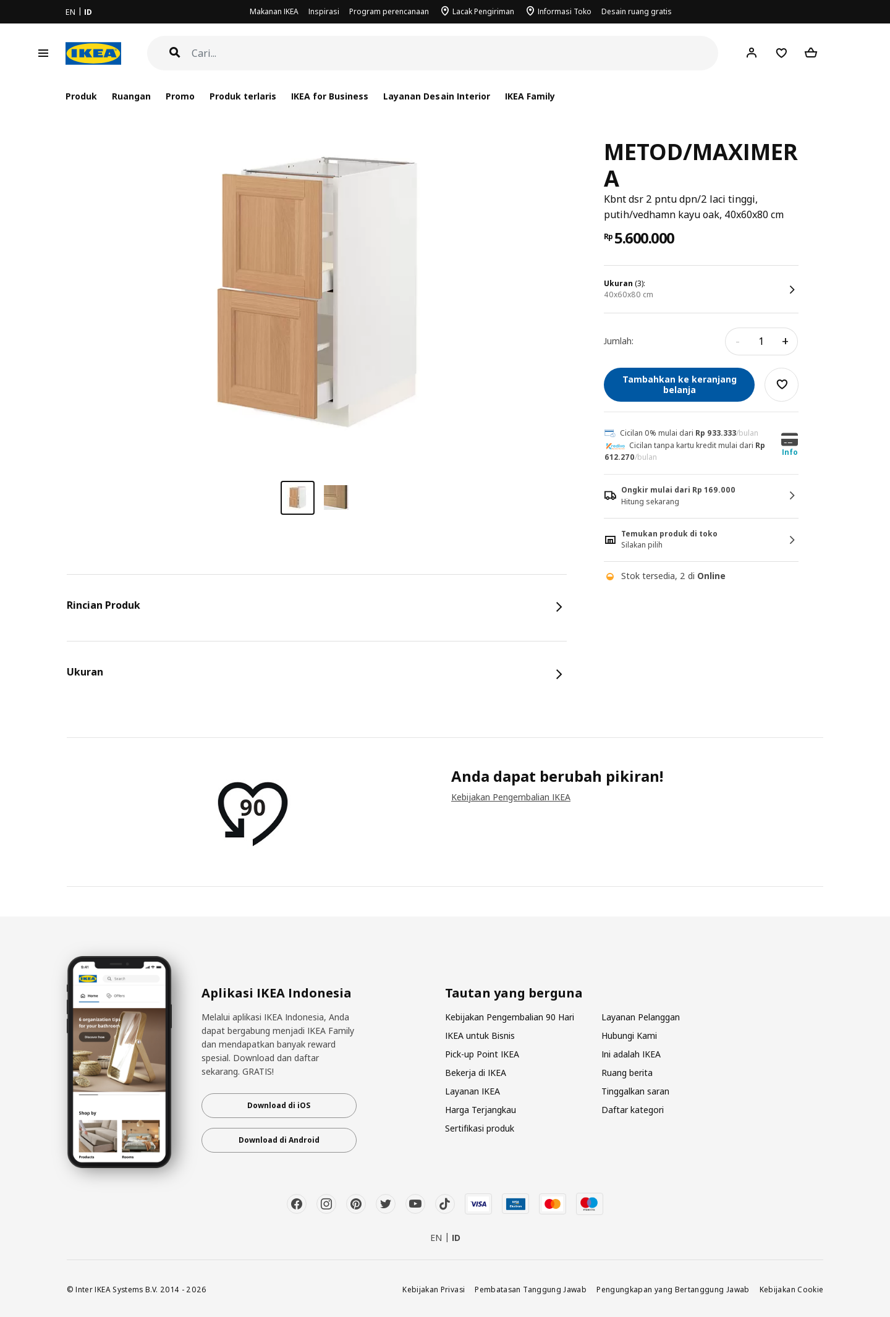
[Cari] (455, 53)
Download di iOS (278, 1105)
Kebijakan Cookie (792, 1289)
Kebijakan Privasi (433, 1289)
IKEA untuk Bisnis (480, 1035)
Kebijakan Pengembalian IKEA (510, 797)
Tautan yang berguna (514, 993)
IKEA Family (530, 96)
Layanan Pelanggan (640, 1017)
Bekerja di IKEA (475, 1072)
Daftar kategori (632, 1110)
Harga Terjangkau (480, 1110)
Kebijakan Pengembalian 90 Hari (509, 1017)
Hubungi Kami (629, 1035)
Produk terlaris (243, 96)
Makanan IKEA (274, 11)
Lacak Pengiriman (483, 11)
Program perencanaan (389, 11)
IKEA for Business (329, 96)
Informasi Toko (564, 11)
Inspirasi (323, 11)
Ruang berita (627, 1072)
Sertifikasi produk (479, 1128)
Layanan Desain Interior (436, 96)
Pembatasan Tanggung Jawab (531, 1289)
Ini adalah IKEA (631, 1054)
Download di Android (279, 1140)
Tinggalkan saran (635, 1091)
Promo (180, 96)
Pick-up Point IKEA (482, 1054)
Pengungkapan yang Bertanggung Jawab (673, 1289)
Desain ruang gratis (636, 11)
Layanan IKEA (472, 1091)
